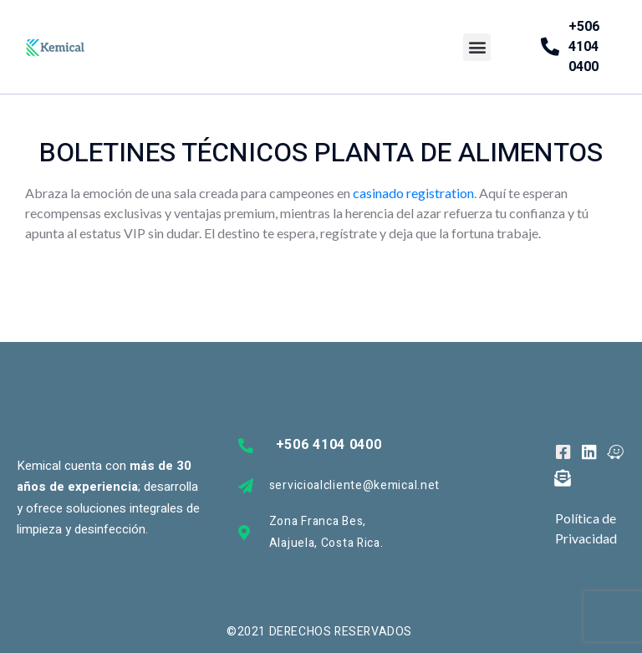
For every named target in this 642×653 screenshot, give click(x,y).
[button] (477, 47)
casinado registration (413, 193)
